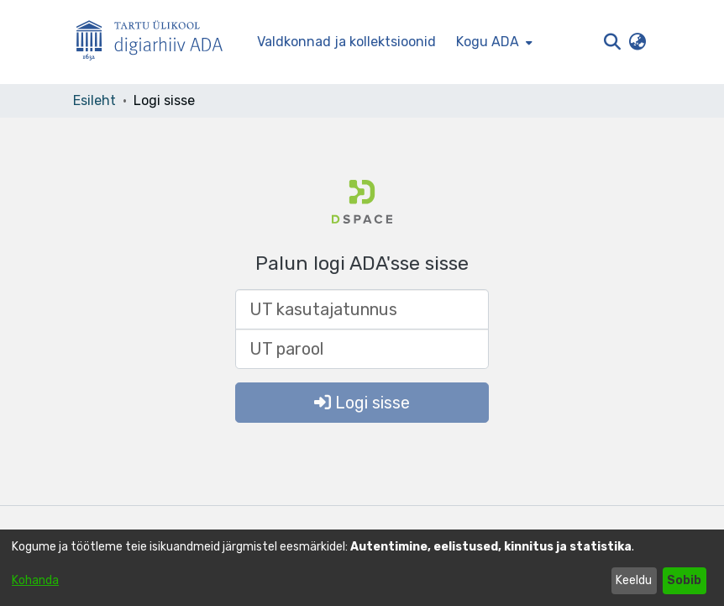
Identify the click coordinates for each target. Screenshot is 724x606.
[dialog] (362, 568)
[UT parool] (362, 349)
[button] (611, 42)
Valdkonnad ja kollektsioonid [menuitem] (346, 42)
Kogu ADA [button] (487, 42)
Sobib (684, 580)
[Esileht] (156, 42)
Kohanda (35, 580)
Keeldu (634, 580)
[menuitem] (493, 42)
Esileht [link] (94, 100)
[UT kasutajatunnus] (362, 309)
